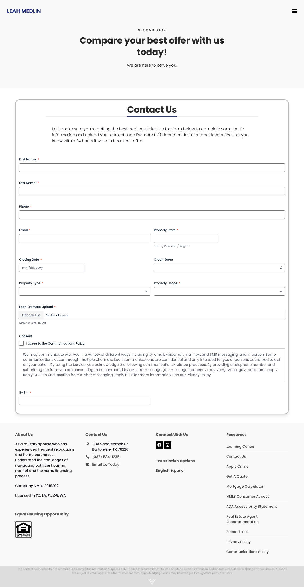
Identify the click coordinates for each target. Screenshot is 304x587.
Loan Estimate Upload (37, 307)
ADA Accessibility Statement (251, 506)
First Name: (29, 159)
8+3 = (25, 392)
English (162, 470)
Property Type (31, 283)
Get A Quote (237, 476)
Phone (25, 206)
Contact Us (236, 456)
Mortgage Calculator (244, 486)
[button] (294, 11)
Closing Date (30, 259)
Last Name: (29, 183)
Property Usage (167, 283)
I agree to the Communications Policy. (55, 343)
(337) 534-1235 (105, 456)
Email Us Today (105, 464)
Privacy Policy (199, 374)
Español (177, 470)
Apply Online (237, 466)
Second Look (237, 531)
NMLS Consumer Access (247, 496)
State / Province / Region (171, 246)
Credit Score (163, 259)
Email (24, 230)
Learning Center (240, 446)
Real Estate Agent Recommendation (242, 519)
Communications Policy (247, 551)
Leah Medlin (24, 11)
